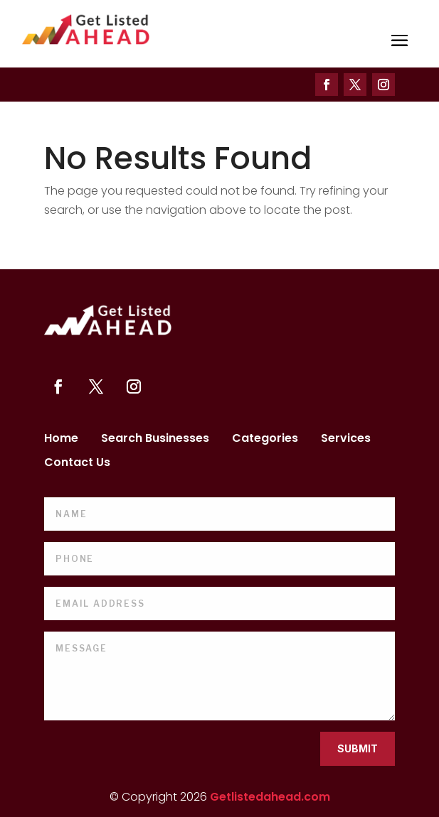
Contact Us (77, 464)
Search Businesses (155, 439)
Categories (265, 439)
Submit (357, 748)
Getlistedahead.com (270, 797)
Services (346, 439)
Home (61, 439)
